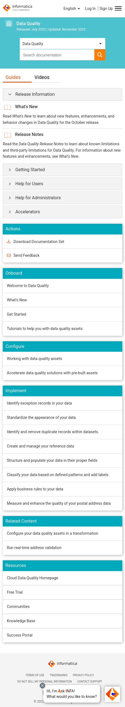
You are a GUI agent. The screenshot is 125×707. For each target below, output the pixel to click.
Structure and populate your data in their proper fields (52, 460)
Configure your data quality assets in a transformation (52, 533)
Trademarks (58, 675)
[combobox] (57, 54)
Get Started (16, 314)
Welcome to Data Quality (28, 285)
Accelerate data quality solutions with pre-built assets (52, 373)
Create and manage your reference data (40, 446)
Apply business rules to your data (35, 489)
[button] (71, 694)
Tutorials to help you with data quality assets (45, 328)
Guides (13, 77)
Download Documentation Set (38, 241)
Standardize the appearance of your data (41, 417)
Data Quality (28, 23)
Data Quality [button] (32, 44)
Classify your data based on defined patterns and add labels (58, 475)
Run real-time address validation (34, 547)
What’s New (17, 300)
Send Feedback (26, 255)
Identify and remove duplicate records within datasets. (53, 432)
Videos (42, 77)
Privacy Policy (83, 675)
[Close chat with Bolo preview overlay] (42, 685)
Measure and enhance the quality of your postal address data (59, 503)
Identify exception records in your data (39, 403)
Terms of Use (34, 675)
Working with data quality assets (34, 358)
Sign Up (106, 8)
